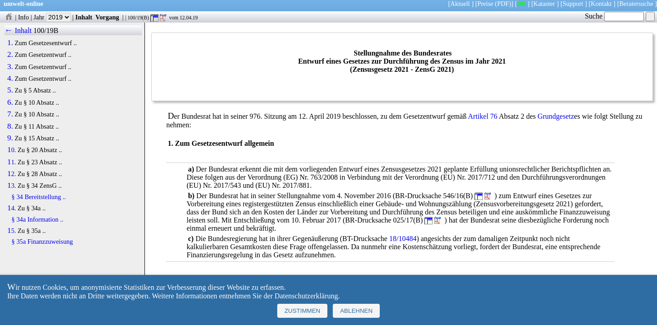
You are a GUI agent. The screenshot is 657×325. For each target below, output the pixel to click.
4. (10, 78)
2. (10, 54)
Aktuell (460, 3)
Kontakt (601, 3)
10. (11, 149)
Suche (614, 16)
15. (11, 230)
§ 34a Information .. (38, 219)
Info (23, 17)
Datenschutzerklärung (306, 296)
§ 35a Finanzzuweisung (42, 241)
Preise (485, 3)
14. (11, 208)
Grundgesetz (555, 116)
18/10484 (402, 238)
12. (11, 173)
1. (10, 42)
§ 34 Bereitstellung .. (39, 196)
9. (10, 138)
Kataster (544, 3)
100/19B (45, 30)
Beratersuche (636, 3)
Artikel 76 (482, 116)
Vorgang (107, 17)
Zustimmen (302, 310)
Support (573, 3)
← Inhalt (18, 30)
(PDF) (503, 3)
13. (11, 185)
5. (10, 90)
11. (11, 162)
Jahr (52, 17)
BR (521, 3)
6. (10, 102)
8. (10, 126)
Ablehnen (356, 310)
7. (10, 114)
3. (10, 66)
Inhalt (84, 17)
